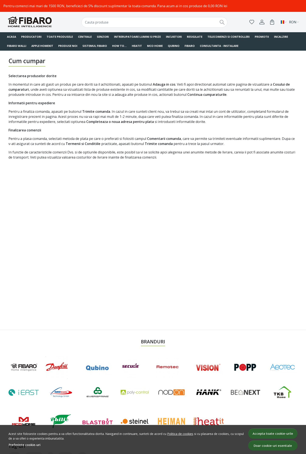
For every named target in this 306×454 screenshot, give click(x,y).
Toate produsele (60, 37)
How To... (119, 46)
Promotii (262, 37)
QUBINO (173, 46)
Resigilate (194, 37)
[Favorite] (251, 22)
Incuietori (174, 37)
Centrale (85, 37)
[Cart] (272, 22)
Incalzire (281, 37)
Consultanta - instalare (219, 46)
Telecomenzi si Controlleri (228, 37)
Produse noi (67, 46)
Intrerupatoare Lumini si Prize (137, 37)
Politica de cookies (180, 434)
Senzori (103, 37)
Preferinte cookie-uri (24, 445)
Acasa (11, 37)
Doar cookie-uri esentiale (273, 445)
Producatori (31, 37)
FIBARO (190, 46)
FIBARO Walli (16, 46)
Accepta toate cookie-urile (273, 433)
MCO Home (155, 46)
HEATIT (137, 46)
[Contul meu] (261, 22)
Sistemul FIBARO (94, 46)
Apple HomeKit (42, 46)
